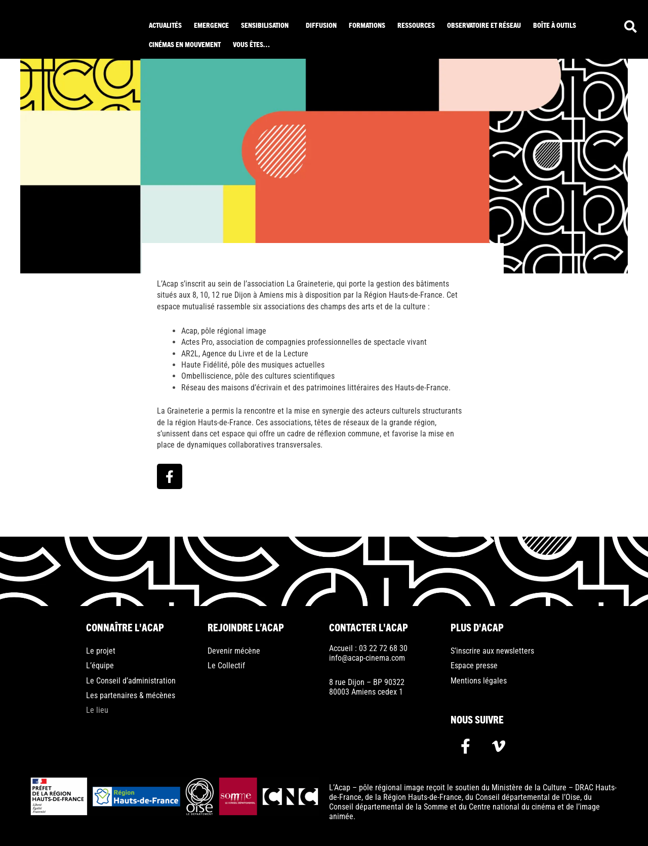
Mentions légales (479, 681)
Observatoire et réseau (484, 24)
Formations (367, 24)
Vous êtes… (251, 44)
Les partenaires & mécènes (130, 695)
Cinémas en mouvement (185, 44)
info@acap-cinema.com (367, 658)
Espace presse (474, 665)
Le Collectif (226, 665)
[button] (267, 24)
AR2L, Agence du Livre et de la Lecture (244, 353)
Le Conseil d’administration (131, 681)
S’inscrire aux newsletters (492, 651)
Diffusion (321, 24)
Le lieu (97, 710)
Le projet (100, 651)
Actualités (165, 24)
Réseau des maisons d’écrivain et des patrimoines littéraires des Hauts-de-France (315, 387)
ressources (416, 24)
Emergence (211, 24)
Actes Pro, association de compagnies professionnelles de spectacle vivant (304, 342)
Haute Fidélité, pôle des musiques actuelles (253, 365)
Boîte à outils (554, 24)
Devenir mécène (234, 651)
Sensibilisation (265, 24)
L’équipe (100, 665)
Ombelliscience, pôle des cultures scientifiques (258, 376)
